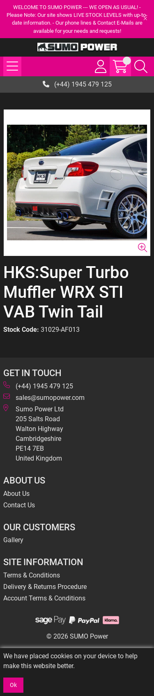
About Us (16, 493)
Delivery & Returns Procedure (45, 587)
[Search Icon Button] (141, 66)
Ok (13, 685)
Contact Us (19, 505)
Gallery (13, 540)
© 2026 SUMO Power (77, 636)
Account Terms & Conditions (44, 598)
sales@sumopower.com (44, 397)
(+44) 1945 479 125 (77, 84)
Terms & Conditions (31, 575)
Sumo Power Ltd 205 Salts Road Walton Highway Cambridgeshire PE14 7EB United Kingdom (33, 433)
